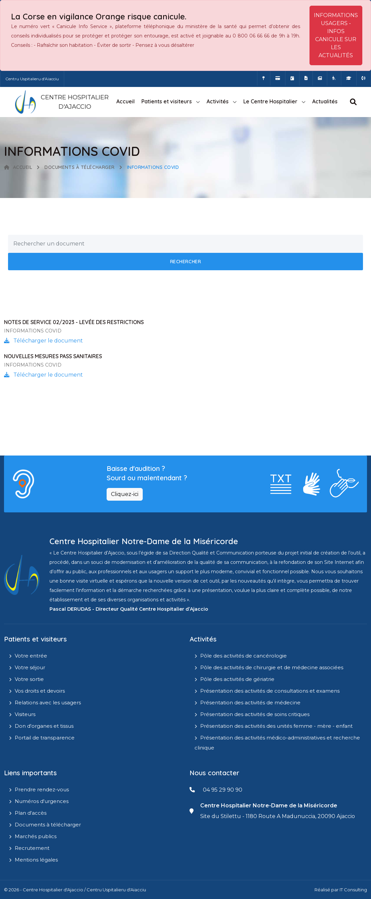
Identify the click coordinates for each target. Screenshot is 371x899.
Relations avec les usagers (48, 702)
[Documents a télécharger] (306, 78)
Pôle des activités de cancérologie (243, 656)
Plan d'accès (30, 813)
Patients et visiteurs (166, 101)
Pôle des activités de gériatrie (237, 679)
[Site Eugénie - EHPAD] (334, 78)
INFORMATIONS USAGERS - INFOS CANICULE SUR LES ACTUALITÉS (336, 35)
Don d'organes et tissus (44, 726)
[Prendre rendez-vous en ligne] (292, 78)
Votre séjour (30, 667)
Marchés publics (35, 836)
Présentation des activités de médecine (250, 702)
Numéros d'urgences (42, 801)
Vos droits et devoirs (40, 691)
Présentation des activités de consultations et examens (270, 691)
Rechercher (185, 262)
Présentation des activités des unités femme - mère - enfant (276, 726)
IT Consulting (353, 889)
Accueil (125, 101)
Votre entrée (31, 656)
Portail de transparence (45, 737)
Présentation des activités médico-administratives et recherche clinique (277, 742)
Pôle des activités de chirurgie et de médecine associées (271, 667)
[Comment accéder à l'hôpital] (263, 78)
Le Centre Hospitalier (270, 101)
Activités (218, 101)
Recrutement (32, 848)
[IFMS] (348, 78)
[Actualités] (320, 78)
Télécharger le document (43, 340)
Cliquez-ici (124, 494)
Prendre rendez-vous (42, 789)
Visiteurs (25, 714)
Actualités (325, 101)
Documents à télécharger (79, 167)
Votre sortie (29, 679)
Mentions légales (36, 860)
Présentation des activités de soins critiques (255, 714)
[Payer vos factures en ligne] (277, 78)
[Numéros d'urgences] (364, 78)
